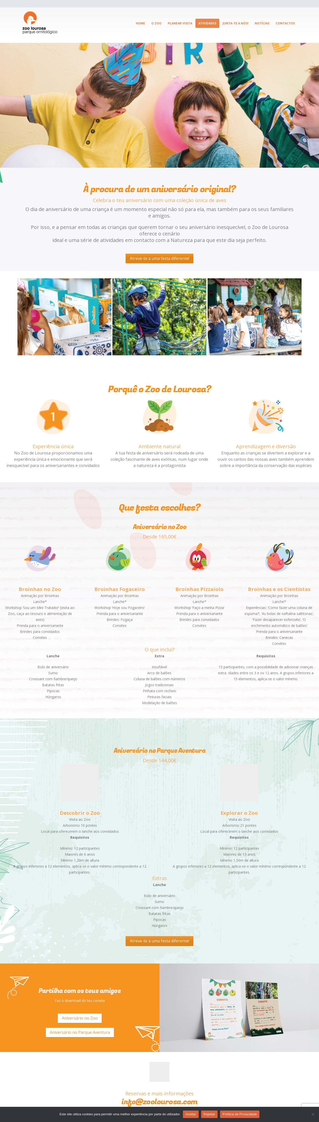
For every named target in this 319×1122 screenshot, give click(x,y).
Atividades (207, 23)
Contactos (285, 23)
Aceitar (190, 1114)
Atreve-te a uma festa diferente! (159, 258)
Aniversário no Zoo (80, 1018)
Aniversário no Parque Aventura (80, 1032)
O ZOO (156, 23)
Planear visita (180, 23)
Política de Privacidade (240, 1114)
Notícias (262, 23)
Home (140, 23)
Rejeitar (209, 1114)
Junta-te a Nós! (235, 23)
